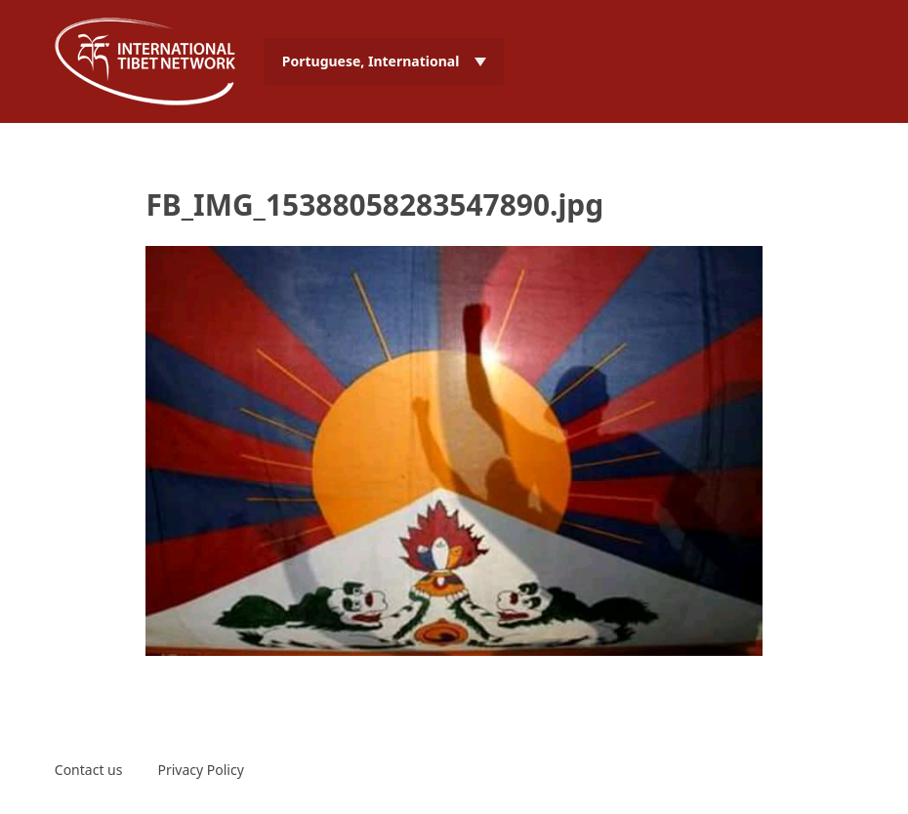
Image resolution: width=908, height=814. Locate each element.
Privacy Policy (200, 769)
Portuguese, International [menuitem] (371, 61)
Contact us (89, 769)
